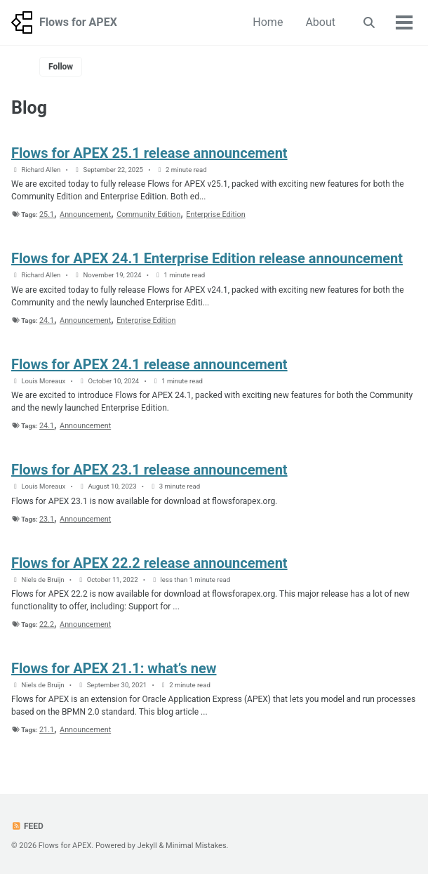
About (320, 22)
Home (268, 22)
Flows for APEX (78, 22)
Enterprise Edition (215, 214)
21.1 (46, 729)
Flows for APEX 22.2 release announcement (149, 563)
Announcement (85, 214)
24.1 (46, 320)
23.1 (46, 519)
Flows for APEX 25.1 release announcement (149, 153)
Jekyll (147, 845)
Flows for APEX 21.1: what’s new (113, 668)
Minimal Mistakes (196, 845)
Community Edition (148, 214)
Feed (27, 826)
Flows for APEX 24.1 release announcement (149, 364)
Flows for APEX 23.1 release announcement (149, 469)
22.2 (46, 624)
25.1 (46, 214)
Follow (60, 67)
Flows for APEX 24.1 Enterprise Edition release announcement (207, 258)
